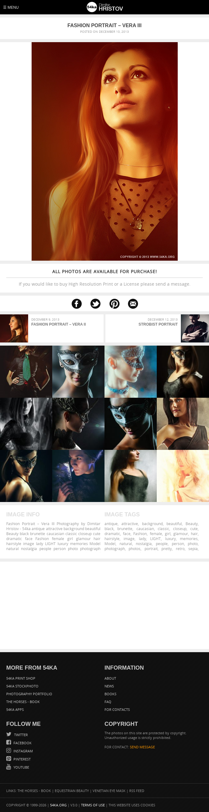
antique (111, 523)
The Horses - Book (23, 701)
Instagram (23, 751)
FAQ (107, 701)
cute (194, 528)
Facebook (22, 743)
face (126, 533)
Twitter (20, 734)
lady (142, 538)
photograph (114, 548)
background (152, 523)
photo (193, 543)
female (156, 533)
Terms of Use (93, 805)
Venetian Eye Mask (109, 790)
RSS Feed (136, 790)
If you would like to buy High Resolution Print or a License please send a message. (104, 277)
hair (194, 533)
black (109, 528)
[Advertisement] (104, 605)
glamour (180, 533)
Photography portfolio (29, 693)
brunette (124, 528)
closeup (179, 528)
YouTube (21, 767)
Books (110, 693)
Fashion (140, 533)
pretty (166, 548)
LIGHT (155, 538)
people (162, 543)
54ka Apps (15, 709)
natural (126, 543)
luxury (170, 538)
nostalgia (144, 543)
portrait (151, 548)
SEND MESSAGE (142, 747)
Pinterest (22, 759)
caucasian (145, 528)
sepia (193, 548)
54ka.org (58, 805)
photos (134, 548)
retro (180, 548)
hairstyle (112, 538)
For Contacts (117, 709)
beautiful (174, 523)
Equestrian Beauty (72, 790)
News (109, 686)
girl (168, 533)
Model (109, 543)
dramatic (112, 533)
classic (163, 528)
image (129, 538)
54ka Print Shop (20, 678)
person (178, 543)
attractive (129, 523)
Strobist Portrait (158, 324)
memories (189, 538)
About (110, 678)
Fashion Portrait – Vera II (58, 324)
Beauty (192, 523)
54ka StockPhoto (22, 686)
